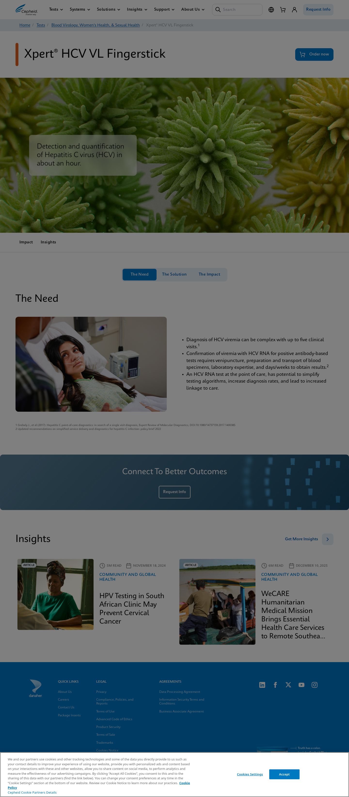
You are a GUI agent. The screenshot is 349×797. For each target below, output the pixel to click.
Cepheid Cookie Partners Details (32, 792)
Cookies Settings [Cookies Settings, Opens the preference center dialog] (250, 774)
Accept (284, 774)
